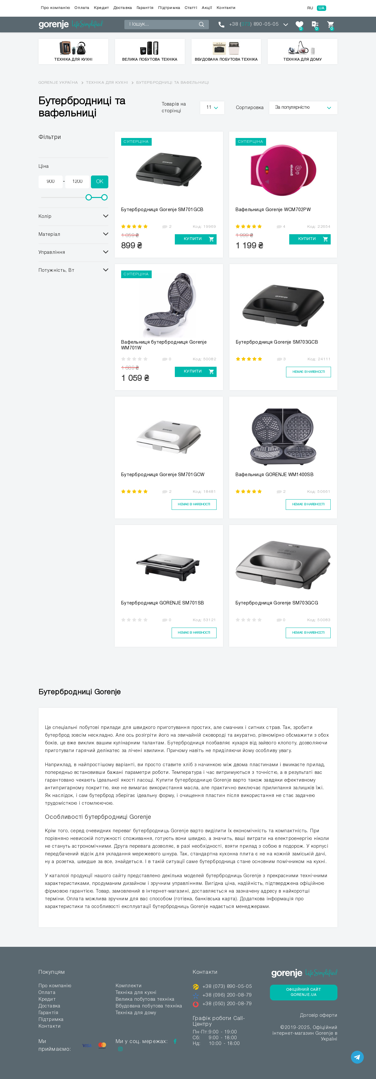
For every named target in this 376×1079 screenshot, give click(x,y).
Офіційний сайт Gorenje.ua (303, 993)
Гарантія (145, 8)
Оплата (82, 8)
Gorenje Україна (58, 82)
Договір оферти (318, 1017)
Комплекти (129, 986)
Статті (191, 8)
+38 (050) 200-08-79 (229, 1004)
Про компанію (55, 8)
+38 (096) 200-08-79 (229, 995)
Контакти (226, 8)
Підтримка (169, 8)
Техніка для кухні (107, 82)
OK (99, 182)
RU (310, 8)
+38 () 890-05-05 (254, 24)
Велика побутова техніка (145, 1000)
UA (321, 8)
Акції (207, 8)
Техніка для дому (136, 1013)
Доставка (122, 8)
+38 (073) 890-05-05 (229, 986)
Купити (191, 239)
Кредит (101, 8)
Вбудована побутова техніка (149, 1006)
